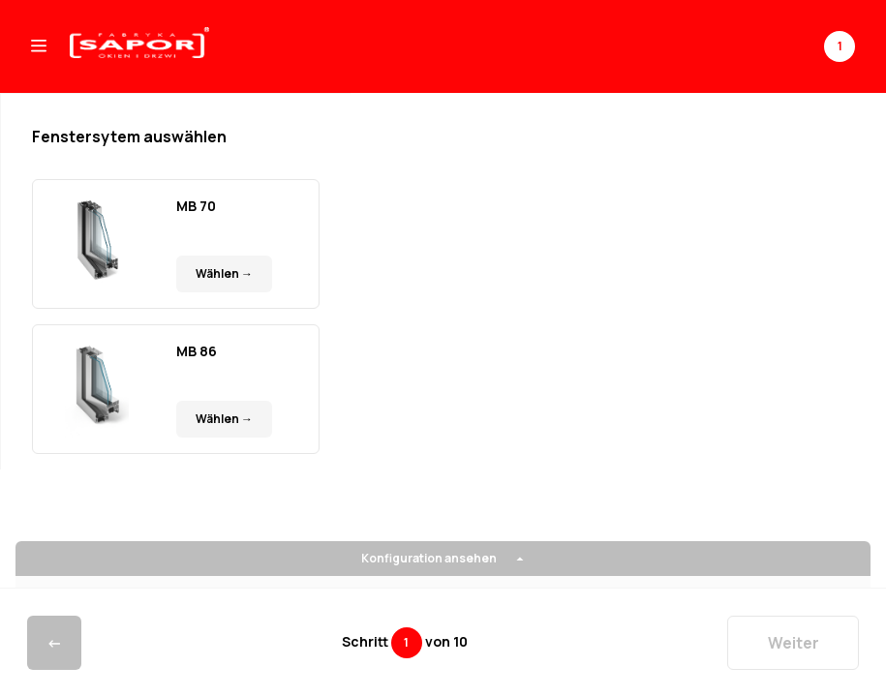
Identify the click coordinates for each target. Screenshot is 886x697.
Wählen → (224, 273)
